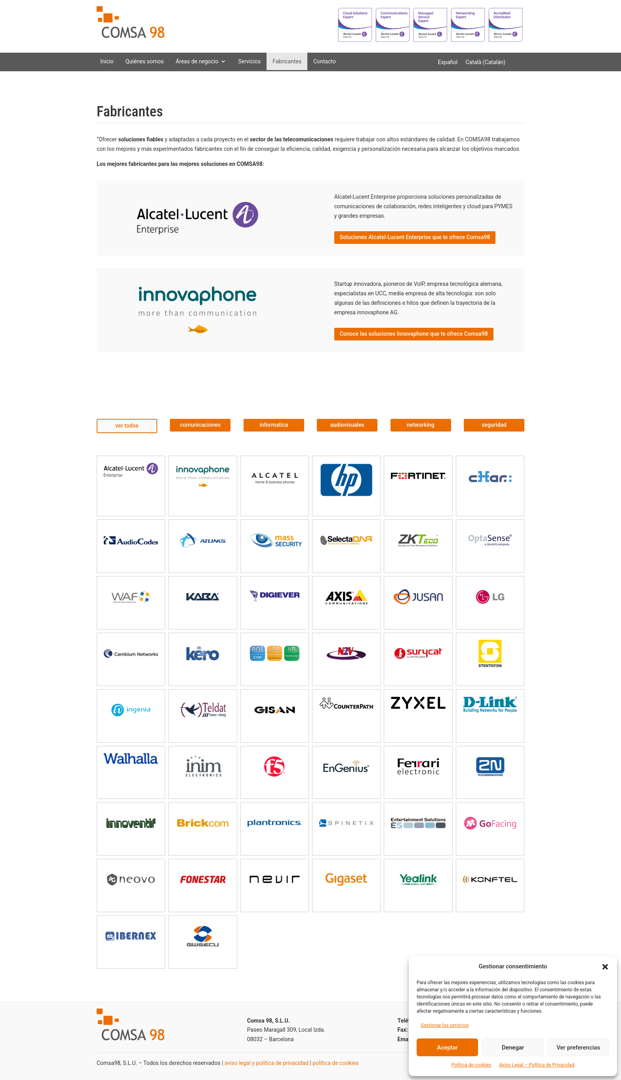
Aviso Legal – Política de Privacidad (536, 1065)
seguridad (494, 425)
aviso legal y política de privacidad (267, 1063)
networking (420, 425)
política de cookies (335, 1063)
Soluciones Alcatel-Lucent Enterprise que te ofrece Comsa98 (415, 237)
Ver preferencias (578, 1047)
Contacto (324, 61)
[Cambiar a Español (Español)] (448, 62)
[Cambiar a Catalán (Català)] (485, 62)
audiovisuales (347, 425)
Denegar (513, 1047)
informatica (273, 425)
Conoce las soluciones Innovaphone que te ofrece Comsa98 (414, 334)
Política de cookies (471, 1065)
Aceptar (447, 1047)
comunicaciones (200, 425)
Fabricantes (286, 61)
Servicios (249, 61)
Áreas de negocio (196, 61)
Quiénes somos (145, 61)
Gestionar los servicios (445, 1025)
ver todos (126, 425)
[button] (605, 967)
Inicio (107, 61)
